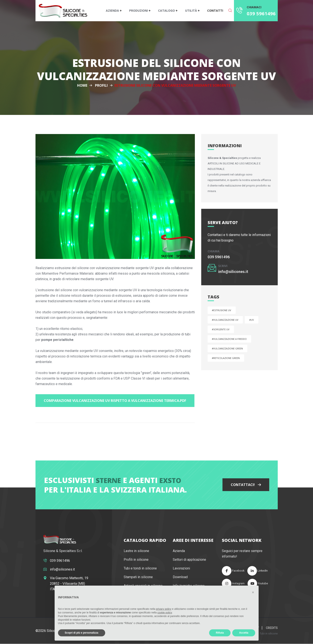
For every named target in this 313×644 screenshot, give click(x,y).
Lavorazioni (181, 568)
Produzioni (139, 10)
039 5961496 (261, 13)
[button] (253, 592)
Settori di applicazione (189, 560)
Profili (101, 85)
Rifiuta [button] (220, 632)
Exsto (170, 480)
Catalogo (167, 10)
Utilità (191, 10)
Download (180, 577)
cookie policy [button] (164, 612)
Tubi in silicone (269, 633)
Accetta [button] (243, 632)
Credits (272, 628)
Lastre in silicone (136, 551)
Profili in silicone (136, 560)
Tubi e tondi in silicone (140, 568)
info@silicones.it (233, 271)
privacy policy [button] (163, 608)
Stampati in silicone (138, 577)
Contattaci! (246, 485)
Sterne (108, 480)
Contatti (215, 10)
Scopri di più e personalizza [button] (81, 632)
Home (82, 85)
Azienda (113, 10)
